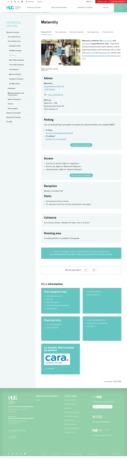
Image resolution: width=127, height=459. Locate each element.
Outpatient (12, 91)
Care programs (13, 111)
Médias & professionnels (47, 399)
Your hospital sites (34, 15)
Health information (14, 102)
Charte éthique (56, 456)
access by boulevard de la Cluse (59, 136)
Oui (86, 273)
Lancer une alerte (92, 456)
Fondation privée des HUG (102, 405)
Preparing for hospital (54, 299)
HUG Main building (15, 53)
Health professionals (59, 7)
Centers (10, 106)
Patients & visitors (34, 7)
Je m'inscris (50, 371)
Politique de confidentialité (74, 456)
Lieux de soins (70, 399)
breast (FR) (90, 56)
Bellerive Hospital (15, 77)
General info (46, 35)
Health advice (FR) (94, 297)
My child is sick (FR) (94, 294)
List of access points (54, 327)
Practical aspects (76, 35)
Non (94, 273)
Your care (49, 302)
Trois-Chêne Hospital (16, 67)
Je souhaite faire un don (102, 409)
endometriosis (104, 56)
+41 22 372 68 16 (55, 98)
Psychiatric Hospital (16, 82)
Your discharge (51, 311)
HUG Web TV (91, 329)
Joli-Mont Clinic (14, 86)
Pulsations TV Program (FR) (97, 326)
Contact (13, 439)
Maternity (12, 58)
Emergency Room (15, 48)
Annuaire (44, 456)
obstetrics (86, 46)
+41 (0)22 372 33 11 (17, 433)
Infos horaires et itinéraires (81, 178)
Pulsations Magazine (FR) (97, 323)
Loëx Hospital (13, 72)
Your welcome (60, 35)
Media (38, 403)
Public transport (52, 330)
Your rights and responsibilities (57, 308)
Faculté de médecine (100, 425)
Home (8, 15)
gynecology (107, 43)
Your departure (93, 35)
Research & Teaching (85, 7)
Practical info (107, 35)
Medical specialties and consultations (16, 97)
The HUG (106, 7)
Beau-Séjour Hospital (16, 63)
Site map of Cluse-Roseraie (81, 147)
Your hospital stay (14, 39)
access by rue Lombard (56, 142)
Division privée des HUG (102, 438)
